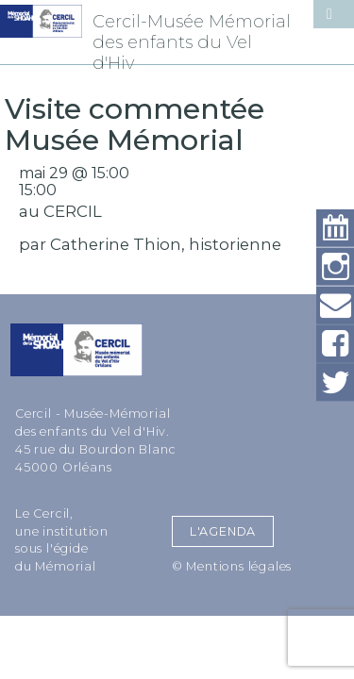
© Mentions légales (232, 566)
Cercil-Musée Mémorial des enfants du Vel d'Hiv (192, 42)
